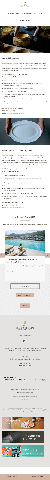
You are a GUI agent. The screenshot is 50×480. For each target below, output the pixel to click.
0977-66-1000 (27, 363)
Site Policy (11, 350)
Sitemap (43, 348)
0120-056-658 (35, 389)
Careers (6, 348)
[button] (2, 259)
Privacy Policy (21, 350)
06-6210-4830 (33, 396)
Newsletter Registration (34, 350)
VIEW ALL (25, 290)
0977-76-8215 (11, 110)
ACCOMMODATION (25, 299)
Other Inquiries (25, 399)
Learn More (11, 276)
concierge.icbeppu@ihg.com (15, 113)
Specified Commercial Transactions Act (27, 348)
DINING (25, 309)
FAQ (11, 348)
